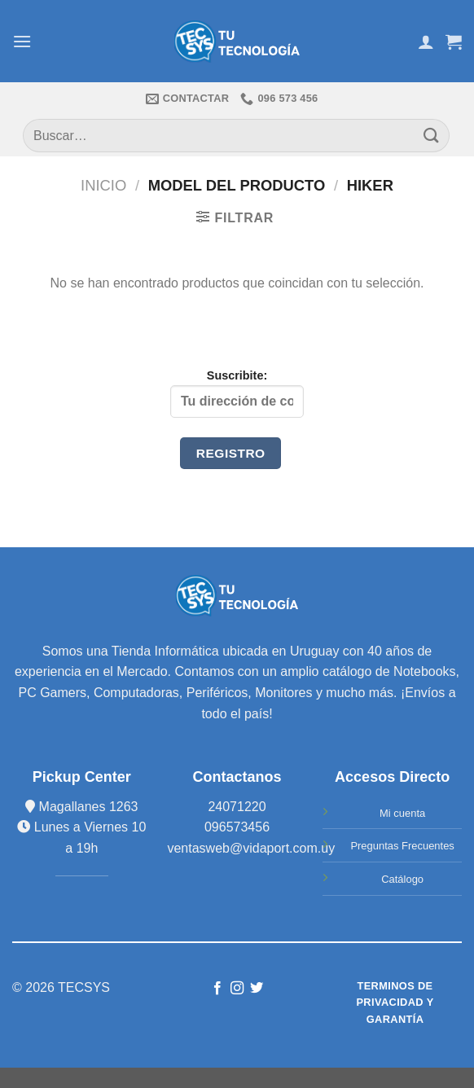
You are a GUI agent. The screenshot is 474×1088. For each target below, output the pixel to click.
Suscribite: (237, 393)
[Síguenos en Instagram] (237, 988)
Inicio (103, 185)
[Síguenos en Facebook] (216, 988)
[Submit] (431, 135)
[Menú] (22, 41)
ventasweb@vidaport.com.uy (251, 848)
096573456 (237, 827)
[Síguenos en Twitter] (256, 988)
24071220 (237, 807)
